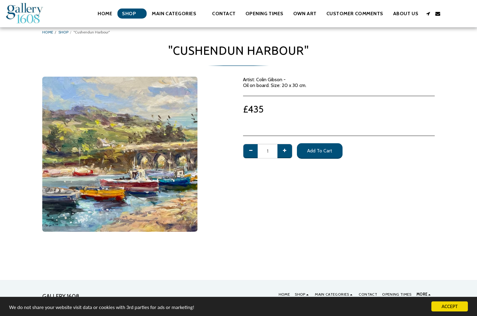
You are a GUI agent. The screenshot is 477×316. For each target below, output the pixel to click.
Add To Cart (319, 151)
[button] (177, 14)
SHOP (63, 32)
